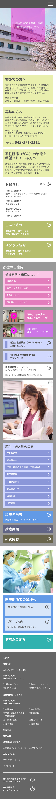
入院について (13, 296)
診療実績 (7, 733)
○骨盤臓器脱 (35, 715)
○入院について (10, 690)
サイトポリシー (10, 768)
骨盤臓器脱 (12, 475)
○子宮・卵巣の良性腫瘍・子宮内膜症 (14, 717)
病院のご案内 (15, 641)
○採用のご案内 (36, 750)
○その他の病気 (10, 722)
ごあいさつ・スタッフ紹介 (14, 672)
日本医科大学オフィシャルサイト (11, 791)
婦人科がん (12, 461)
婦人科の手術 (13, 490)
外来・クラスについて (17, 288)
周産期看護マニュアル (12, 697)
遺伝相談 (11, 505)
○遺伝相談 (34, 726)
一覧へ (41, 184)
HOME (6, 660)
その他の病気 (13, 483)
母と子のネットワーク (17, 303)
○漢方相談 (8, 726)
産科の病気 (12, 454)
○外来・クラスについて (39, 687)
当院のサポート (14, 281)
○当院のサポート (11, 687)
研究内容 (7, 738)
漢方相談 (11, 498)
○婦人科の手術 (36, 722)
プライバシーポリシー (12, 762)
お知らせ (7, 666)
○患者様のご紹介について (14, 750)
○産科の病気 (9, 712)
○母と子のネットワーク (39, 690)
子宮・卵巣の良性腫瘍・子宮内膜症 (23, 468)
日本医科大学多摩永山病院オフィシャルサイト (14, 783)
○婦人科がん (35, 712)
